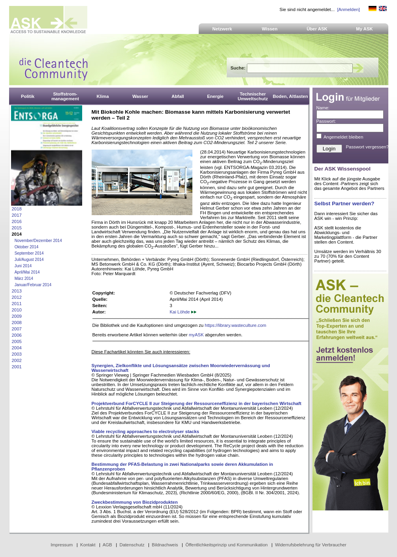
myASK (196, 334)
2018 (17, 208)
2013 (17, 291)
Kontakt (88, 544)
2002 (17, 360)
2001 (17, 366)
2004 (17, 347)
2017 (17, 215)
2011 (17, 303)
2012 (17, 297)
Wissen (270, 28)
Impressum (62, 544)
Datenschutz (131, 544)
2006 (17, 335)
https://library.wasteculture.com (235, 325)
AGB (107, 544)
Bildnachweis (165, 544)
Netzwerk (222, 28)
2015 (17, 227)
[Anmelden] (348, 9)
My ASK (364, 28)
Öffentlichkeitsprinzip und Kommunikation (226, 544)
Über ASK (317, 28)
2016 (17, 221)
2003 (17, 354)
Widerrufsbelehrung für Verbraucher (310, 544)
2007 (17, 328)
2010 (17, 310)
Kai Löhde (183, 311)
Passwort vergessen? (367, 146)
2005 (17, 341)
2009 (17, 316)
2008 (17, 322)
